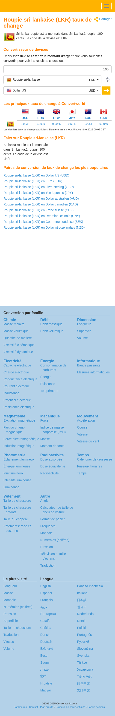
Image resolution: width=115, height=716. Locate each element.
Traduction (48, 565)
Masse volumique (16, 331)
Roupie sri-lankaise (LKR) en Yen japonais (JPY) (38, 193)
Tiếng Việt (84, 676)
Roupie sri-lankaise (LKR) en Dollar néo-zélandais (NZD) (44, 227)
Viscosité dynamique (18, 352)
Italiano (82, 593)
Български (48, 614)
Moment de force (52, 446)
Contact (33, 707)
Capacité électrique (17, 365)
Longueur (84, 324)
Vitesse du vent (88, 441)
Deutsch (46, 641)
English (45, 586)
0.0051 (88, 124)
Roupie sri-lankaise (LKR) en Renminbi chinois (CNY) (41, 216)
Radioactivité (49, 473)
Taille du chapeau (16, 519)
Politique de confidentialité (70, 707)
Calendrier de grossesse (94, 459)
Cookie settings (96, 707)
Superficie (84, 331)
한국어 (82, 607)
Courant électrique (16, 386)
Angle (44, 500)
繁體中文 (83, 690)
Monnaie (46, 533)
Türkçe (82, 662)
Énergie (45, 377)
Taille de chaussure (17, 500)
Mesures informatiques (93, 372)
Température (49, 391)
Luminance (11, 487)
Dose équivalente (52, 466)
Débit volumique (51, 331)
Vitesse (82, 434)
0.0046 (103, 124)
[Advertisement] (83, 154)
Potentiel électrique (17, 400)
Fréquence (48, 526)
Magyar (45, 690)
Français (46, 600)
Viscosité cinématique (19, 345)
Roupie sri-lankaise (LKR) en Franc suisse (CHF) (38, 210)
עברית (44, 669)
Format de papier (52, 519)
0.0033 (25, 124)
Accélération (86, 420)
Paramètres (20, 707)
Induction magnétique (18, 446)
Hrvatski (46, 683)
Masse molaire (13, 324)
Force (44, 420)
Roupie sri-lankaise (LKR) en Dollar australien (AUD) (41, 198)
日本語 (82, 600)
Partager (103, 19)
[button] (52, 80)
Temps (81, 473)
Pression (46, 547)
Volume (82, 338)
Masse (45, 439)
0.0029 (41, 124)
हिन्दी (43, 676)
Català (45, 621)
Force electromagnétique (21, 439)
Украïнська (85, 669)
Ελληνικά (46, 648)
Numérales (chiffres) (54, 540)
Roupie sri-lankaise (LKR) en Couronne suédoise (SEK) (43, 222)
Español (46, 593)
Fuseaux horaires (89, 466)
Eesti (43, 655)
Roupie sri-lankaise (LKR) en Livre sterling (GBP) (38, 187)
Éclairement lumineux (18, 459)
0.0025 (56, 124)
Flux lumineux (13, 473)
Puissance (47, 384)
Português (84, 635)
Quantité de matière (17, 338)
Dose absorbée (51, 459)
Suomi (45, 662)
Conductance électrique (20, 379)
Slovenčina (85, 648)
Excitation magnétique (19, 420)
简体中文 (83, 683)
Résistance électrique (18, 407)
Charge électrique (16, 372)
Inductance (11, 393)
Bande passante (88, 365)
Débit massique (51, 324)
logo (57, 6)
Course (82, 427)
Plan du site (46, 707)
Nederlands (85, 614)
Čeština (45, 628)
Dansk (45, 635)
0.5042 (72, 124)
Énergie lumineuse (16, 466)
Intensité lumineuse (17, 480)
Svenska (83, 655)
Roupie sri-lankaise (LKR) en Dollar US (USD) (36, 175)
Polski (81, 628)
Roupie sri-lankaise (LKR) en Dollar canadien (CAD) (40, 204)
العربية (44, 607)
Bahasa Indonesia (90, 586)
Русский (83, 641)
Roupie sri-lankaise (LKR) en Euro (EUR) (32, 181)
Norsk (81, 621)
